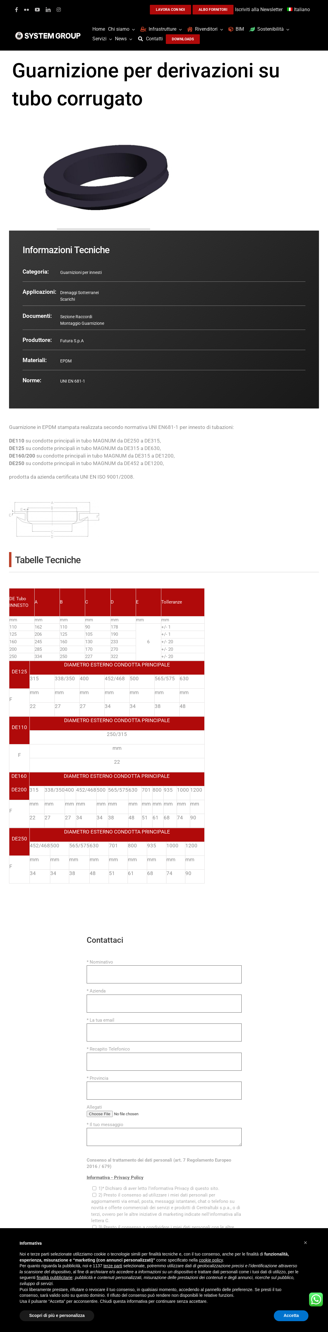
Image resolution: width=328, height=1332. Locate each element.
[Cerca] (142, 39)
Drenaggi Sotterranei (79, 292)
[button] (305, 1242)
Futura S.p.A (72, 340)
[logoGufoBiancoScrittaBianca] (48, 33)
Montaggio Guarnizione (82, 323)
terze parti (113, 1265)
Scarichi (67, 299)
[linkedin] (48, 9)
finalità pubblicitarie (55, 1277)
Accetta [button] (291, 1315)
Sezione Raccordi (76, 316)
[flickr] (26, 9)
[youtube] (37, 9)
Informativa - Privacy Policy (115, 1177)
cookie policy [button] (211, 1260)
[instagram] (59, 9)
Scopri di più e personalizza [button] (57, 1315)
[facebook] (16, 9)
